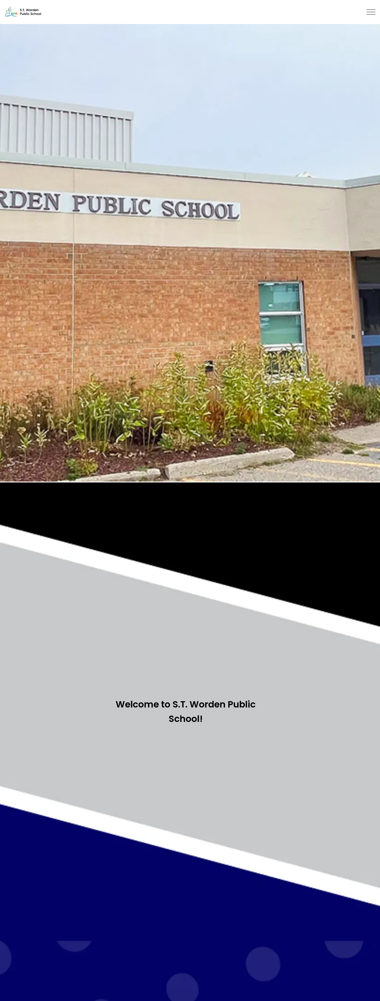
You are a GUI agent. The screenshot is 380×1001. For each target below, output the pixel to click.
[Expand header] (371, 12)
